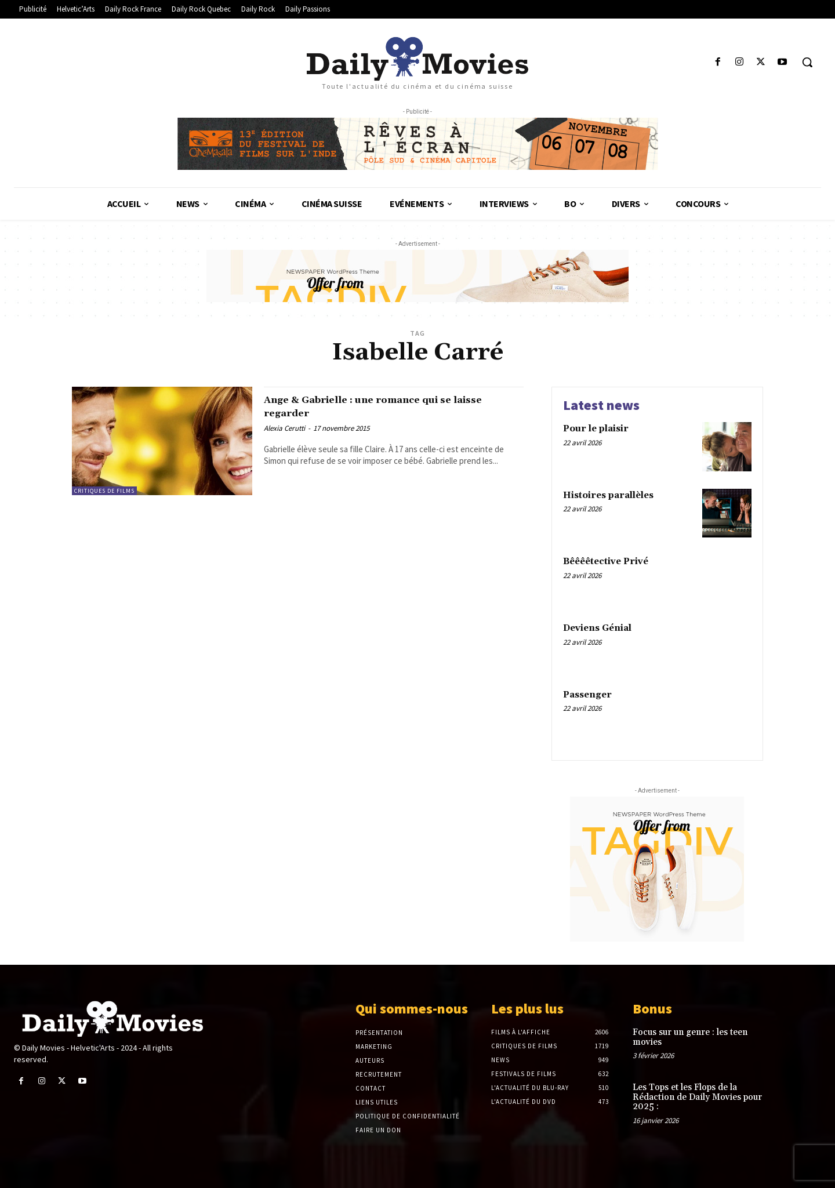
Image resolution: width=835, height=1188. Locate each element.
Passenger (587, 694)
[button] (807, 62)
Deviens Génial (597, 628)
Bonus (652, 1009)
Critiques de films (104, 491)
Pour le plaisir (596, 428)
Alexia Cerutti (284, 428)
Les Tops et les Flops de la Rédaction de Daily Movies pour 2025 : (697, 1097)
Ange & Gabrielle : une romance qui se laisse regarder (384, 406)
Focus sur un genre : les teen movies (690, 1037)
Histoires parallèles (608, 495)
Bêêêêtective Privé (605, 561)
